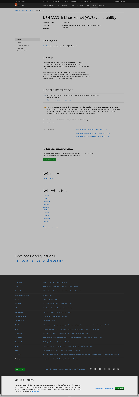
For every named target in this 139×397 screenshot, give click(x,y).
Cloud (17, 325)
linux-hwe (46, 46)
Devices (77, 350)
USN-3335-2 (46, 198)
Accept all (120, 388)
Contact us (19, 369)
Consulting (64, 286)
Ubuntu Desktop (20, 316)
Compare (61, 333)
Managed (56, 286)
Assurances (102, 5)
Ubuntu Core (19, 312)
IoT (16, 308)
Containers (18, 337)
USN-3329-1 (46, 215)
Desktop (45, 342)
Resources (78, 291)
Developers (57, 316)
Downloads (18, 342)
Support (64, 282)
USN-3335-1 (46, 201)
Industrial (55, 359)
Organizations (47, 316)
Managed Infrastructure (67, 354)
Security (17, 329)
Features (45, 312)
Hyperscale (46, 320)
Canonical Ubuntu (20, 1)
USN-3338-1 (46, 196)
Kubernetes (18, 291)
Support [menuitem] (63, 1)
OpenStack (18, 282)
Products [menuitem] (45, 1)
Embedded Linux (56, 308)
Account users (60, 346)
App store (46, 308)
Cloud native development (110, 354)
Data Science (55, 299)
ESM (58, 5)
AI (43, 354)
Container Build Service (90, 337)
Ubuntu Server (19, 320)
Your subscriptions (48, 346)
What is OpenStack (49, 282)
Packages (20, 39)
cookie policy (36, 391)
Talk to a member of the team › (39, 260)
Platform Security (48, 5)
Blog (66, 369)
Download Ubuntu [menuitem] (86, 1)
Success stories (55, 312)
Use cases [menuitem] (54, 1)
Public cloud (107, 325)
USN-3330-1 (46, 213)
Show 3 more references (50, 227)
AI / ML (17, 299)
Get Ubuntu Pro (49, 160)
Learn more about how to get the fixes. (59, 100)
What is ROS (54, 303)
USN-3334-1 (46, 204)
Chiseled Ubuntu (62, 337)
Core (61, 342)
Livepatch (65, 5)
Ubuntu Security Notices (24, 10)
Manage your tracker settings (104, 388)
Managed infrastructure (22, 295)
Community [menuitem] (73, 1)
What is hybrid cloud (81, 325)
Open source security (83, 354)
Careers (61, 369)
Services (63, 312)
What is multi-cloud (96, 325)
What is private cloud (66, 325)
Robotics (18, 303)
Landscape (18, 333)
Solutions (18, 354)
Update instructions (23, 45)
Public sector (63, 359)
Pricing (69, 346)
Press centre (81, 369)
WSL (57, 342)
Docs (70, 286)
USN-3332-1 (46, 207)
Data (47, 354)
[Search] (124, 1)
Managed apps (47, 295)
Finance (75, 359)
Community (63, 303)
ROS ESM (46, 303)
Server (52, 342)
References (20, 48)
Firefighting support (87, 346)
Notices (94, 5)
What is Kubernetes (49, 291)
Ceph (16, 286)
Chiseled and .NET (75, 337)
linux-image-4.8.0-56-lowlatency (86, 136)
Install (58, 282)
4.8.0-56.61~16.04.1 (102, 129)
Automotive (46, 359)
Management (67, 308)
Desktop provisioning (66, 350)
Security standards (77, 5)
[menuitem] (117, 1)
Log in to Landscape (82, 333)
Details (19, 42)
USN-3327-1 (46, 221)
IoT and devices (96, 354)
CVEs (87, 5)
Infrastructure (54, 354)
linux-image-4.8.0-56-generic (85, 129)
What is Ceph (47, 286)
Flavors (64, 316)
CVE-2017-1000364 (49, 178)
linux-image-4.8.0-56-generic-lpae (86, 133)
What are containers (49, 337)
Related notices (22, 51)
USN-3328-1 (46, 218)
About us (45, 369)
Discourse (76, 346)
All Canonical (116, 1)
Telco (70, 359)
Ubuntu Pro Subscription (50, 350)
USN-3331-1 (46, 210)
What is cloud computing (50, 325)
